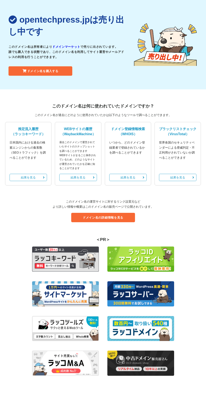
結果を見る (33, 177)
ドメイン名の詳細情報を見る (103, 217)
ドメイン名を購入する (40, 71)
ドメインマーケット (66, 46)
